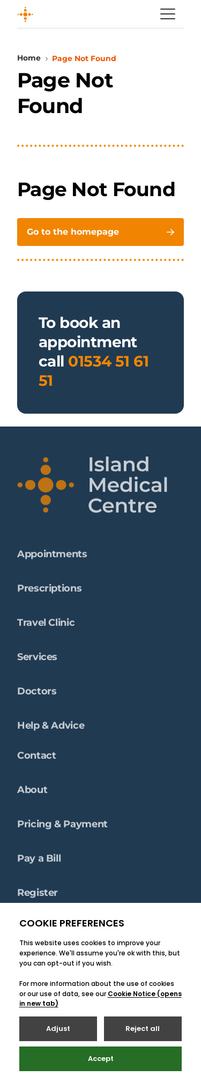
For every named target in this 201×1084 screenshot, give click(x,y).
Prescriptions (49, 591)
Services (37, 660)
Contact (36, 759)
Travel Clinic (46, 626)
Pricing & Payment (62, 827)
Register (37, 896)
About (32, 793)
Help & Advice (50, 729)
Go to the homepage (100, 232)
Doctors (36, 694)
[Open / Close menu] (168, 14)
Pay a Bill (39, 862)
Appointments (52, 557)
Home (29, 58)
